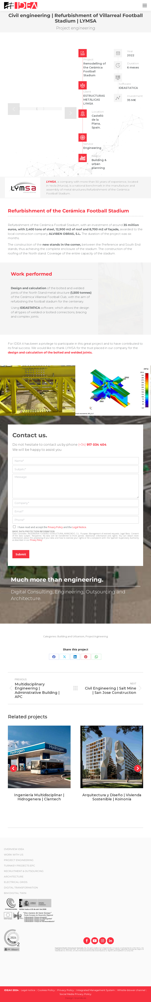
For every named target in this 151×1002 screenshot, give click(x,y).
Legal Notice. (79, 527)
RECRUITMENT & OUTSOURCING (23, 871)
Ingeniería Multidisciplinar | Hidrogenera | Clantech (39, 797)
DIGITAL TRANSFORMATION (21, 887)
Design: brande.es (75, 998)
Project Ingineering (97, 636)
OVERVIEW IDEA (14, 849)
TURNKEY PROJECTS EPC (19, 865)
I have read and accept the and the (52, 527)
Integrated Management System (95, 990)
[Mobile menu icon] (144, 5)
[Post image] (39, 757)
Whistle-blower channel (131, 990)
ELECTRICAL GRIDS (15, 882)
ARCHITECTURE (13, 876)
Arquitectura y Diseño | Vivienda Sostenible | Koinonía (111, 797)
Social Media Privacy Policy (75, 994)
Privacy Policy (55, 527)
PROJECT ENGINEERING (18, 860)
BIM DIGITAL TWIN (15, 893)
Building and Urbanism (70, 636)
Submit (21, 554)
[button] (14, 109)
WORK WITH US (13, 854)
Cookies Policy (46, 990)
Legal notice (28, 990)
